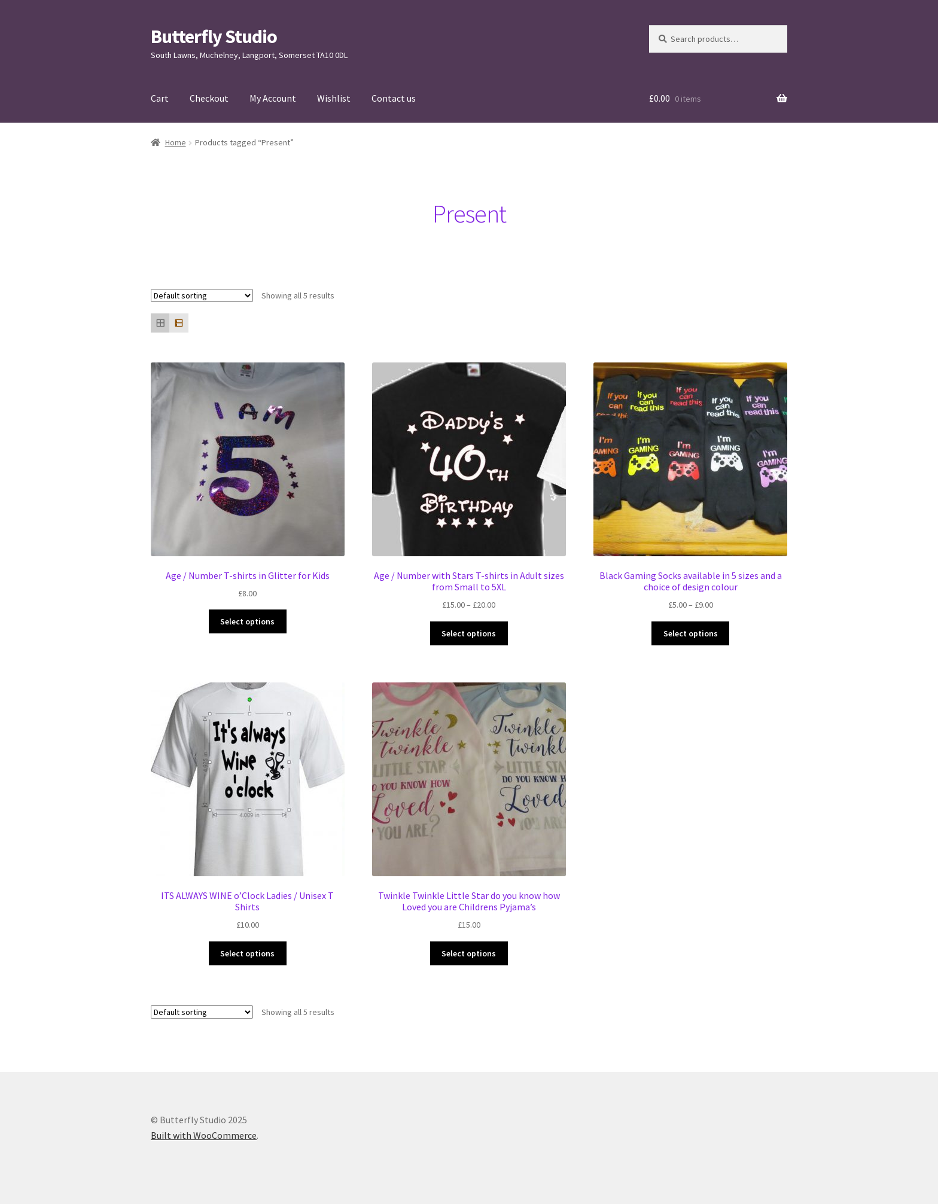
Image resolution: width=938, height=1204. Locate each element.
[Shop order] (202, 295)
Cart (160, 98)
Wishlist (334, 98)
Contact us (393, 98)
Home (175, 142)
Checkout (209, 98)
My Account (272, 98)
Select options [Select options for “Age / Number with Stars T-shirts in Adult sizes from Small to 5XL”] (468, 633)
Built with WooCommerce (204, 1135)
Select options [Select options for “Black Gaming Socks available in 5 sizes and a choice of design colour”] (690, 633)
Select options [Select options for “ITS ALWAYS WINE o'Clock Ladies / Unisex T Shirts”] (247, 953)
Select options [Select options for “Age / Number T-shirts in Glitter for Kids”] (247, 621)
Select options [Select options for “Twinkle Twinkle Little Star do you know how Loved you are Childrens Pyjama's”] (468, 953)
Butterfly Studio (214, 36)
